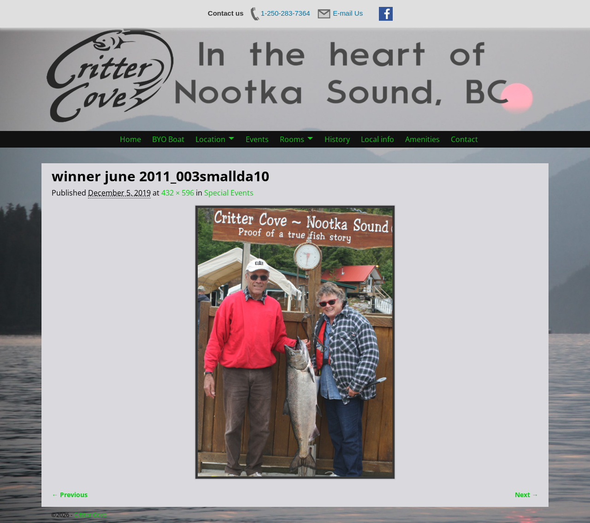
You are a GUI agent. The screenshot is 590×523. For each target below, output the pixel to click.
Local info (377, 139)
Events (257, 139)
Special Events (229, 193)
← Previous (70, 494)
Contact (464, 139)
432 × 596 (177, 193)
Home (130, 139)
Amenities (422, 139)
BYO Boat (168, 139)
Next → (526, 494)
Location (210, 139)
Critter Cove (90, 515)
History (337, 139)
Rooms (292, 139)
